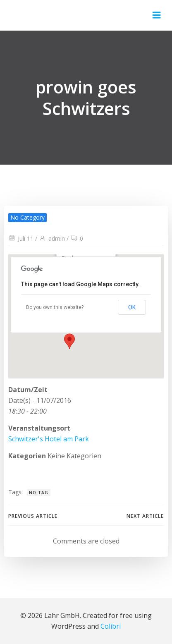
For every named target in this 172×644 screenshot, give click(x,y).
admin (52, 238)
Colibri (110, 626)
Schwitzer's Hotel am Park (48, 438)
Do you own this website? (55, 307)
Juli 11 (20, 238)
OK (132, 307)
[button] (72, 336)
